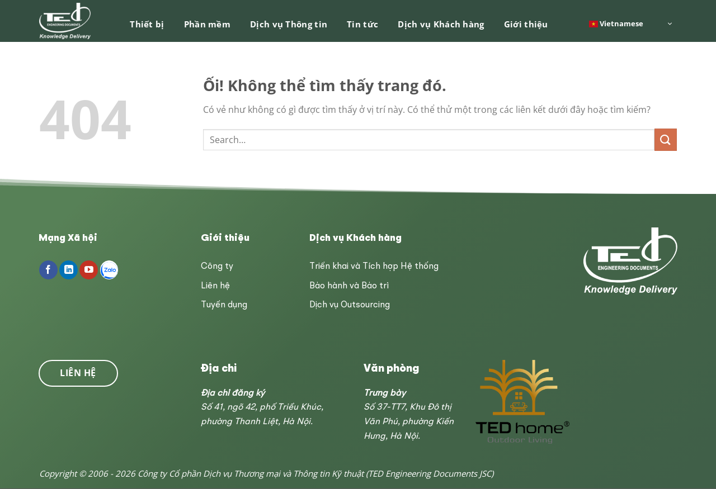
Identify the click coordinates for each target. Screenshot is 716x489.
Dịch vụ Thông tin (288, 24)
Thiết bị (147, 24)
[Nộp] (665, 139)
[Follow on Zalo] (109, 269)
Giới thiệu (526, 24)
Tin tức (362, 24)
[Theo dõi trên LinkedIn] (68, 269)
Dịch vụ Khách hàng (441, 24)
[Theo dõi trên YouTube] (88, 269)
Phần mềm (207, 24)
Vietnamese (616, 23)
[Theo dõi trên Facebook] (48, 269)
